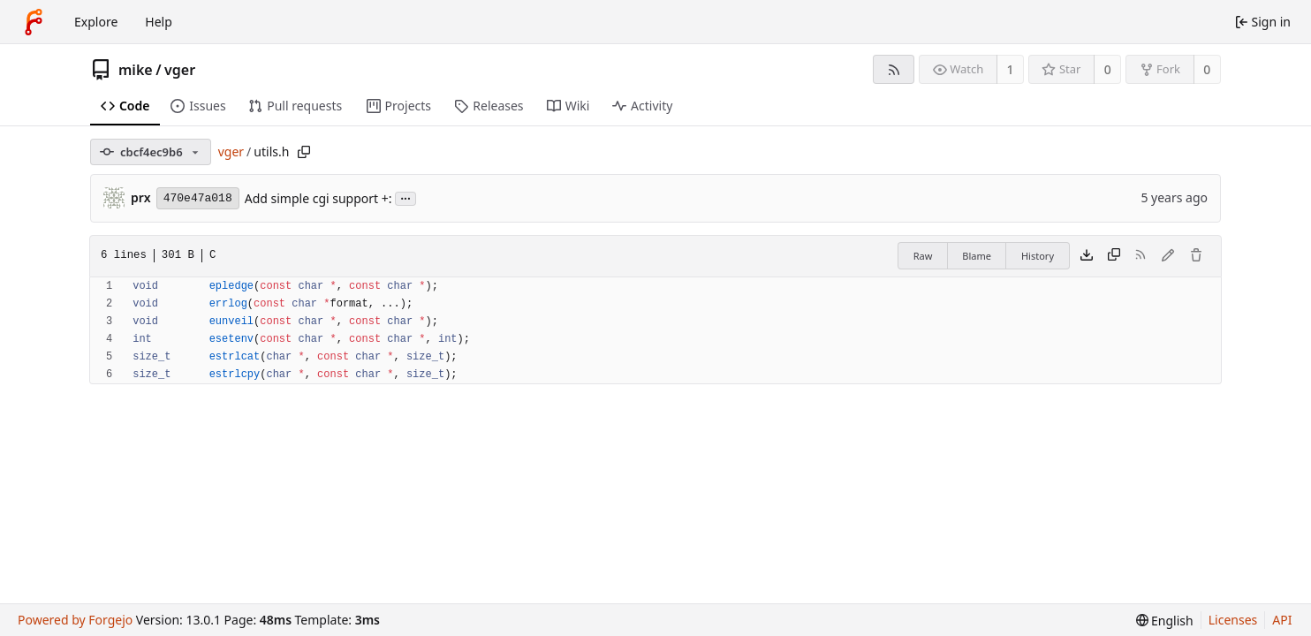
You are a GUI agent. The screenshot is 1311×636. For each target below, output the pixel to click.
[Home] (33, 22)
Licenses (1233, 619)
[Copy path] (304, 152)
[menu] (1165, 620)
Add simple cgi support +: (318, 198)
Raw (923, 255)
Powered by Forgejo (75, 619)
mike (135, 70)
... (405, 197)
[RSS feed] (893, 69)
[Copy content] (1114, 256)
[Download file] (1086, 256)
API (1282, 619)
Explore (95, 21)
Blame (976, 255)
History (1037, 255)
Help (158, 21)
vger (179, 70)
